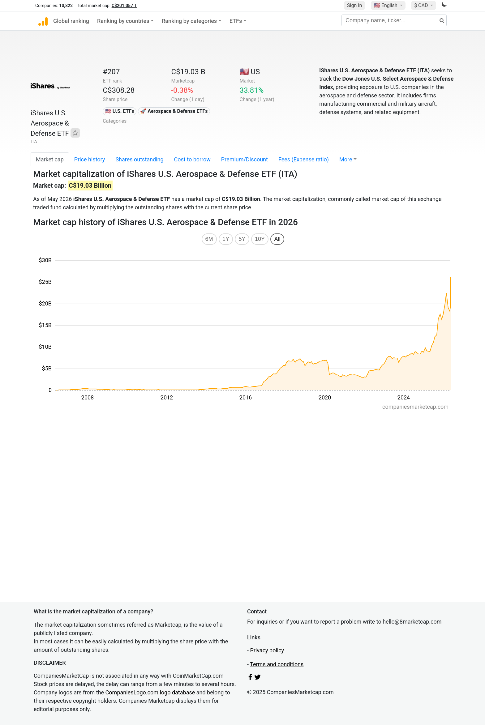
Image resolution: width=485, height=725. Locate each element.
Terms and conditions (276, 664)
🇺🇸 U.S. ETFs (119, 111)
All (277, 239)
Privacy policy (267, 650)
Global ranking (71, 21)
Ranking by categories (189, 21)
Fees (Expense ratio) (303, 159)
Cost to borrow (192, 159)
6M (209, 239)
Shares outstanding (139, 159)
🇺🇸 (386, 5)
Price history (89, 159)
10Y (260, 239)
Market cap (50, 159)
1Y (225, 239)
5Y (241, 239)
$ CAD (421, 5)
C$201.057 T (124, 5)
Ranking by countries (123, 21)
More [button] (345, 159)
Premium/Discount (244, 159)
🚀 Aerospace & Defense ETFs (174, 111)
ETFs (236, 21)
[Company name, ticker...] (394, 20)
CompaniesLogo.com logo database (150, 692)
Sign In (354, 5)
